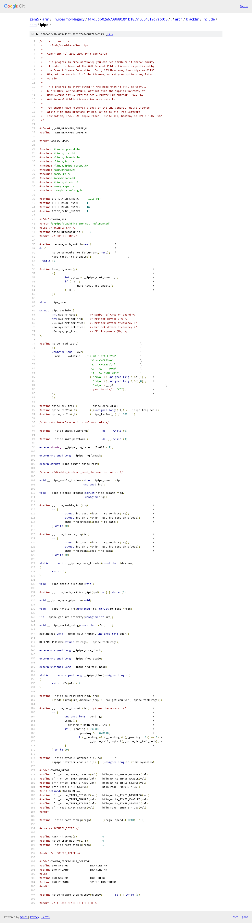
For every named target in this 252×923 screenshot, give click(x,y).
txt (235, 917)
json (245, 917)
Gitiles (24, 917)
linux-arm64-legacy (68, 19)
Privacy (34, 917)
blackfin (192, 19)
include (209, 19)
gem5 (34, 19)
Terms (45, 917)
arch (179, 19)
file (110, 34)
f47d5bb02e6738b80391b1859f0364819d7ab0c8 (128, 19)
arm (45, 19)
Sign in (244, 6)
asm (33, 24)
